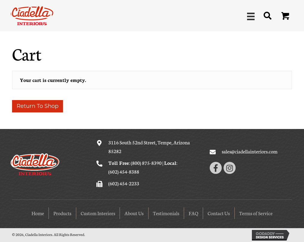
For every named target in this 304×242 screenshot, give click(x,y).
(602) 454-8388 (123, 171)
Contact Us (219, 212)
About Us (133, 212)
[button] (285, 16)
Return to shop (37, 106)
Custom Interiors (98, 212)
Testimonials (166, 212)
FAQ (193, 212)
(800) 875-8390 (146, 162)
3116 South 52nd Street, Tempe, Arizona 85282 (149, 146)
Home (37, 212)
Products (62, 212)
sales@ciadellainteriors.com (249, 151)
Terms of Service (256, 212)
